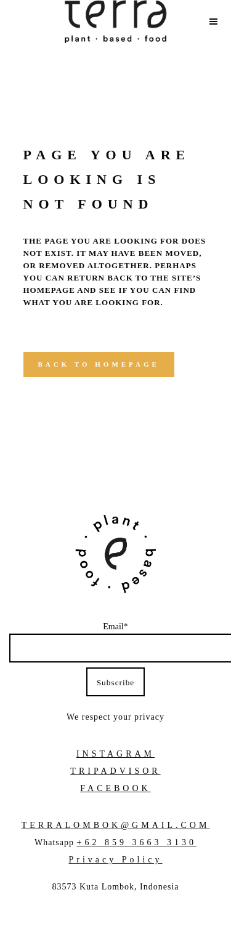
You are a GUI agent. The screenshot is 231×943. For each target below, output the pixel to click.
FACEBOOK (115, 788)
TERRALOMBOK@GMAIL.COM (116, 825)
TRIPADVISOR (115, 771)
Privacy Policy (115, 859)
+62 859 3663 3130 (137, 842)
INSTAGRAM (115, 753)
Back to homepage (99, 364)
